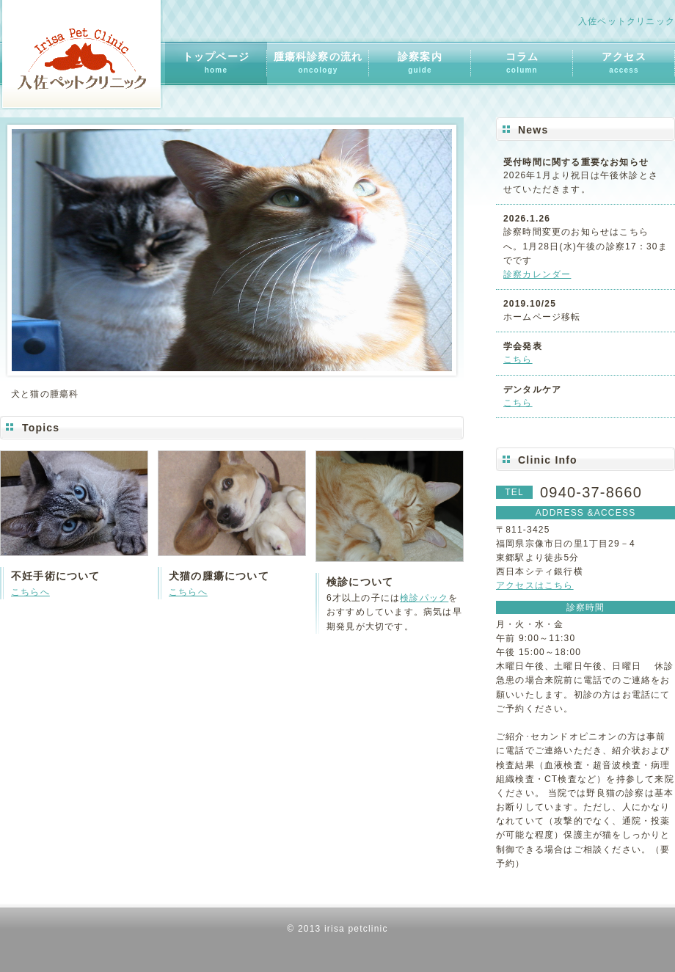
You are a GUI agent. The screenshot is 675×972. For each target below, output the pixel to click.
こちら (518, 359)
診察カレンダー (537, 274)
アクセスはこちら (535, 585)
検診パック (424, 598)
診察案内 (420, 62)
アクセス (624, 62)
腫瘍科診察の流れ (318, 62)
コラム (522, 62)
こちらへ (30, 592)
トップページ (216, 62)
